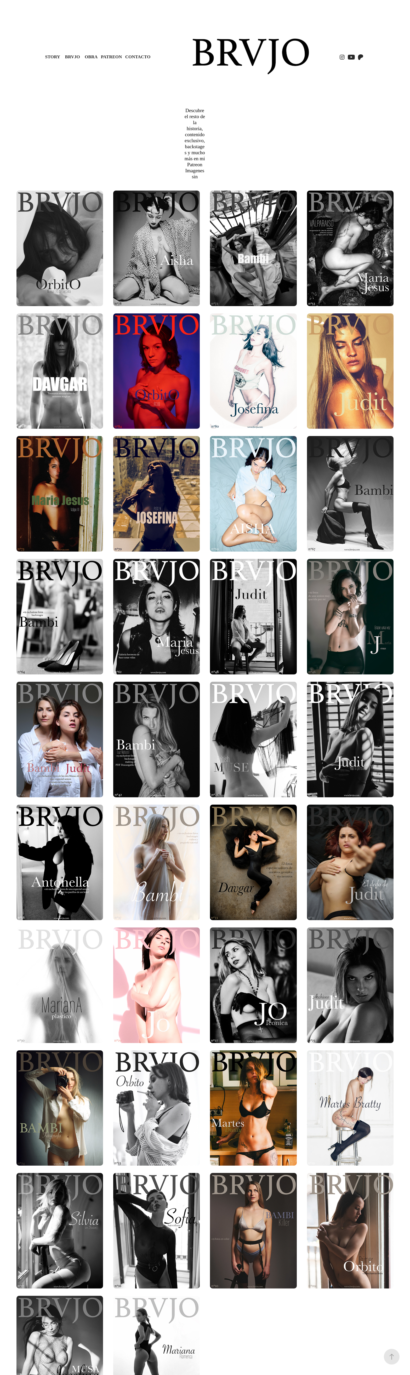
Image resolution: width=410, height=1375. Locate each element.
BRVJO (72, 56)
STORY (52, 56)
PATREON (111, 56)
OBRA (91, 56)
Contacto (138, 56)
